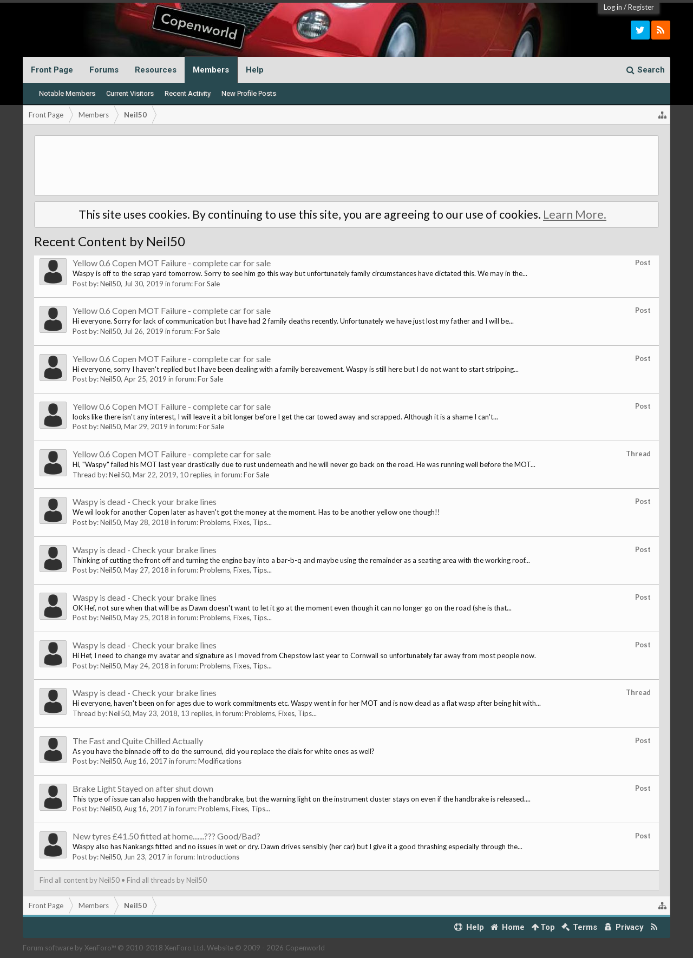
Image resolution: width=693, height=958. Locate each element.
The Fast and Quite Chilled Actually (138, 741)
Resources (155, 70)
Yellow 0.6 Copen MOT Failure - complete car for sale (172, 263)
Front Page (52, 70)
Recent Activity (188, 93)
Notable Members (67, 93)
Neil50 (110, 283)
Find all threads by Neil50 (167, 880)
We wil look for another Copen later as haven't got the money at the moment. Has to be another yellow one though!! (256, 512)
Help (255, 70)
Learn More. (574, 214)
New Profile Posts (248, 93)
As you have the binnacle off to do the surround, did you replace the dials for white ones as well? (224, 751)
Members (211, 70)
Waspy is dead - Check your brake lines (145, 501)
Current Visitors (130, 93)
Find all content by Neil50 (80, 880)
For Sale (207, 283)
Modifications (219, 761)
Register (641, 7)
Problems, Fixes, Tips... (236, 522)
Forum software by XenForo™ (114, 947)
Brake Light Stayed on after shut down (143, 788)
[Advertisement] (346, 165)
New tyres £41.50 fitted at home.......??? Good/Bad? (166, 836)
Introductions (218, 856)
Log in (613, 7)
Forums (104, 70)
